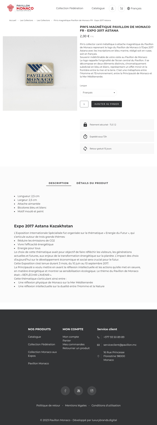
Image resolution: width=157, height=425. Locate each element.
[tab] (58, 183)
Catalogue (34, 336)
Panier (67, 340)
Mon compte (71, 336)
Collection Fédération (41, 344)
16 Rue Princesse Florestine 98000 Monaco (114, 356)
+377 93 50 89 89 (113, 337)
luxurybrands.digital (104, 420)
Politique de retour (48, 405)
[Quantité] (84, 104)
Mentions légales (76, 405)
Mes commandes (74, 344)
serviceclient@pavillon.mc (120, 344)
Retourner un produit (76, 348)
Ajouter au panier (106, 104)
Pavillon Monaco (38, 363)
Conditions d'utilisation (106, 405)
